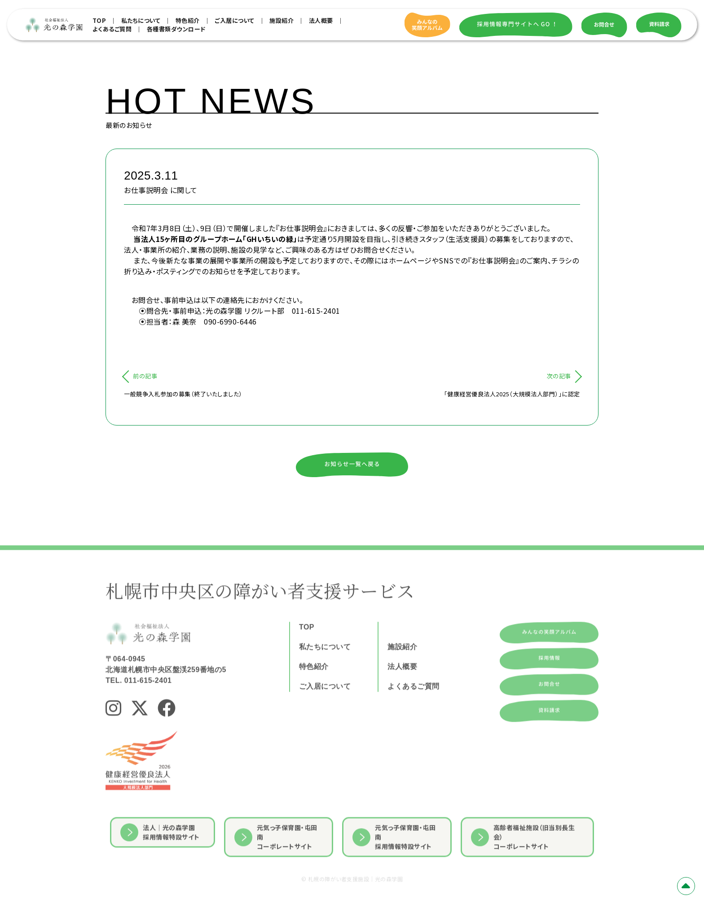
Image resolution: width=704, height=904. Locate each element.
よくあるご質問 (112, 29)
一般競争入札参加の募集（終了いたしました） (183, 394)
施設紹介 (281, 20)
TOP (99, 20)
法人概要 (321, 20)
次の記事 (559, 376)
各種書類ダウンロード (176, 29)
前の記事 (145, 376)
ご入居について (235, 20)
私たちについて (141, 20)
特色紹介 (188, 20)
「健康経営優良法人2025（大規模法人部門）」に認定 (512, 394)
